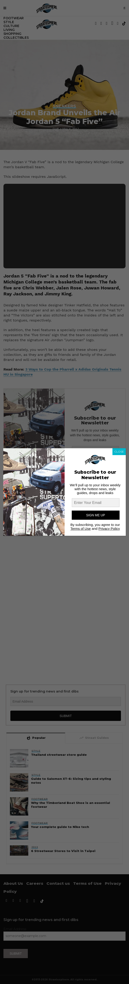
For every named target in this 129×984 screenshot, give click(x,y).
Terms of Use (80, 528)
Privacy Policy (109, 528)
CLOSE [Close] (119, 451)
